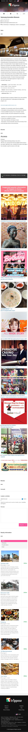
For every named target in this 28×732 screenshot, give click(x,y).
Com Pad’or (4, 676)
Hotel (3, 546)
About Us (6, 705)
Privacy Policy (21, 709)
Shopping (4, 543)
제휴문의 (6, 707)
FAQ (21, 707)
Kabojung (3, 622)
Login (15, 0)
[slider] (22, 499)
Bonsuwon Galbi (5, 592)
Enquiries (21, 705)
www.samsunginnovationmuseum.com (8, 105)
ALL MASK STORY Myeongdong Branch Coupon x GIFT (14, 338)
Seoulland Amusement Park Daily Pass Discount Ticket (14, 221)
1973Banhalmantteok (6, 651)
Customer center (4, 0)
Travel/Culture (5, 544)
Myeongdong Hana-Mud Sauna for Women (11, 249)
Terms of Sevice (6, 709)
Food (3, 541)
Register (11, 0)
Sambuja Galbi (4, 563)
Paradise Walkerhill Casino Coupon (10, 367)
